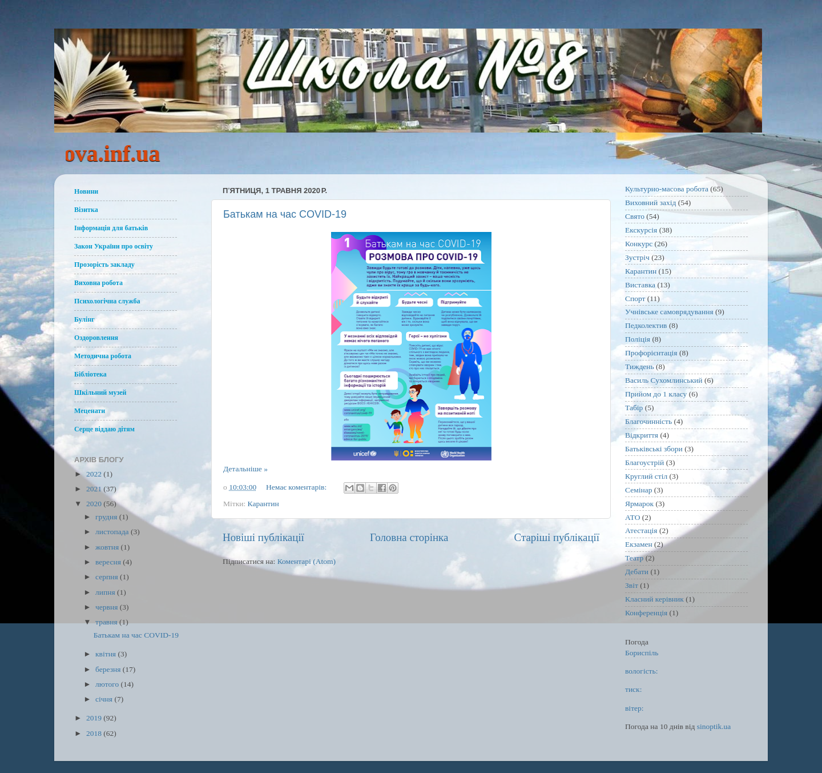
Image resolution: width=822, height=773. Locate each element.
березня (109, 669)
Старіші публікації (556, 537)
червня (107, 607)
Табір (634, 407)
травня (107, 622)
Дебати (636, 571)
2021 (94, 488)
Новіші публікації (263, 537)
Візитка (86, 210)
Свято (634, 216)
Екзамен (638, 544)
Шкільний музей (100, 392)
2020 (94, 503)
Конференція (646, 612)
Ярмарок (639, 503)
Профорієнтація (651, 353)
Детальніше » (245, 468)
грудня (107, 516)
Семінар (638, 490)
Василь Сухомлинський (664, 380)
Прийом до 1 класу (656, 394)
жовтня (108, 547)
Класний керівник (654, 599)
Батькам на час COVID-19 (284, 214)
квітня (106, 654)
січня (104, 699)
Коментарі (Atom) (306, 561)
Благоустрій (644, 462)
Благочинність (648, 421)
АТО (632, 517)
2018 (94, 733)
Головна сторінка (409, 537)
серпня (107, 576)
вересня (109, 562)
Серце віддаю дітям (104, 429)
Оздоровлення (96, 338)
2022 (94, 474)
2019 (94, 718)
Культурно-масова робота (666, 189)
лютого (107, 684)
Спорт (635, 298)
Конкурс (638, 243)
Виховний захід (650, 202)
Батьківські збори (654, 448)
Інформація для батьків (111, 228)
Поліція (637, 339)
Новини (86, 191)
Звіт (631, 585)
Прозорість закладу (104, 265)
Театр (634, 558)
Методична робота (102, 356)
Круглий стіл (646, 476)
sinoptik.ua (714, 726)
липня (106, 592)
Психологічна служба (107, 301)
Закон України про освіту (113, 246)
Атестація (641, 530)
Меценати (89, 411)
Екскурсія (641, 230)
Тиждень (639, 366)
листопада (113, 531)
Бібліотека (90, 374)
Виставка (640, 285)
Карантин (263, 503)
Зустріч (637, 257)
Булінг (84, 319)
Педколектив (646, 325)
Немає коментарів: (297, 487)
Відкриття (641, 435)
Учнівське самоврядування (669, 311)
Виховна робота (98, 283)
